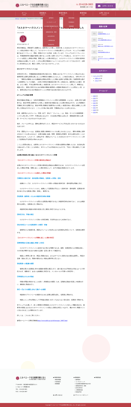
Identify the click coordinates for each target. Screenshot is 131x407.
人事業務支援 (79, 390)
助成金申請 (78, 392)
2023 (94, 103)
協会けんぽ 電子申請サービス (105, 46)
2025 (94, 98)
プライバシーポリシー (81, 395)
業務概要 (57, 383)
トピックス (96, 76)
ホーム (24, 14)
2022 (94, 105)
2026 (94, 96)
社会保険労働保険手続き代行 (83, 383)
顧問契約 (78, 379)
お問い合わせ (104, 14)
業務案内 (42, 14)
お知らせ (97, 78)
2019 (94, 112)
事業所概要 (58, 379)
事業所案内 (63, 14)
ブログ (97, 80)
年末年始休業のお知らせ (104, 52)
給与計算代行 (79, 387)
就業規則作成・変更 (81, 385)
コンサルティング (80, 381)
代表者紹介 (58, 381)
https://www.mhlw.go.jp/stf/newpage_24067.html (52, 320)
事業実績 (83, 14)
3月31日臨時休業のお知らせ (105, 40)
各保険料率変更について (104, 33)
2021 (94, 107)
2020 (94, 110)
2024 (94, 100)
